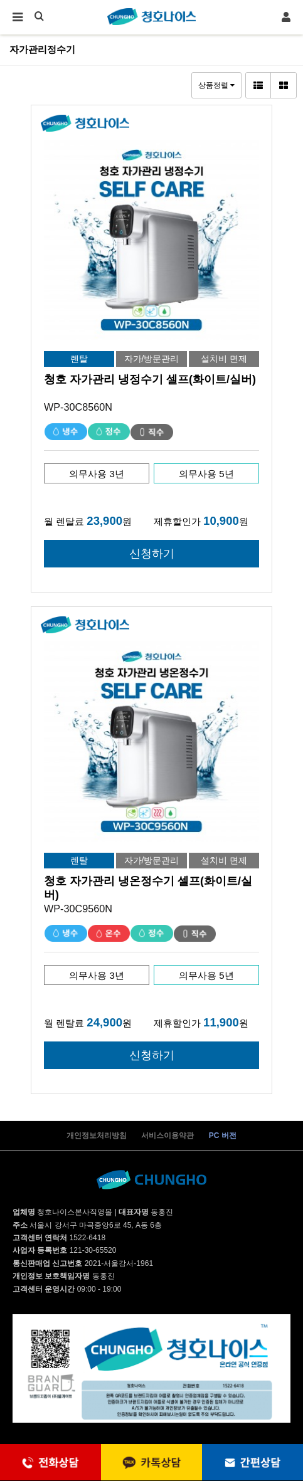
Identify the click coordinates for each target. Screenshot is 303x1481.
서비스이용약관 (167, 1135)
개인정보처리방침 (96, 1135)
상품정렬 (216, 85)
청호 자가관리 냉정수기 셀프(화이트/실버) (150, 379)
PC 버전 (223, 1135)
